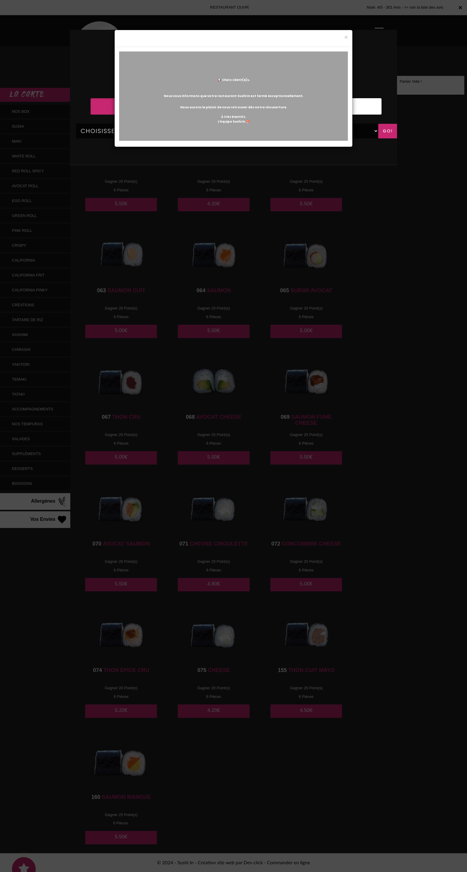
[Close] (346, 37)
